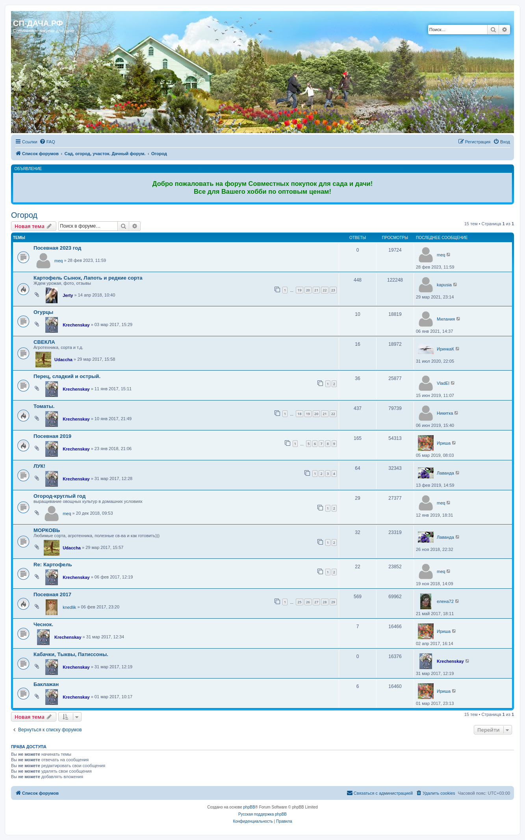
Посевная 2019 (52, 436)
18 (299, 413)
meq (58, 260)
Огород (24, 215)
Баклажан (46, 684)
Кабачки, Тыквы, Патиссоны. (70, 654)
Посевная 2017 (52, 594)
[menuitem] (47, 141)
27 (316, 602)
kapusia (444, 284)
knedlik (69, 607)
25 (299, 602)
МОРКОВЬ (46, 530)
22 (325, 290)
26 (308, 602)
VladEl (443, 383)
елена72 (445, 601)
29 (333, 602)
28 (325, 602)
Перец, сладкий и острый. (66, 376)
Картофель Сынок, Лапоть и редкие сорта (88, 278)
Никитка (445, 413)
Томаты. (43, 406)
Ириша (444, 443)
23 (333, 290)
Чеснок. (43, 624)
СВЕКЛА (44, 342)
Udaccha (63, 359)
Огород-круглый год (59, 496)
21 (316, 290)
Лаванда (445, 473)
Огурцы (43, 312)
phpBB (249, 807)
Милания (446, 319)
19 (299, 290)
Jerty (68, 295)
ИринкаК (445, 349)
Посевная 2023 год (57, 248)
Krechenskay (76, 325)
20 (308, 290)
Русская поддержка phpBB (262, 814)
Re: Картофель (52, 564)
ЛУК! (39, 466)
